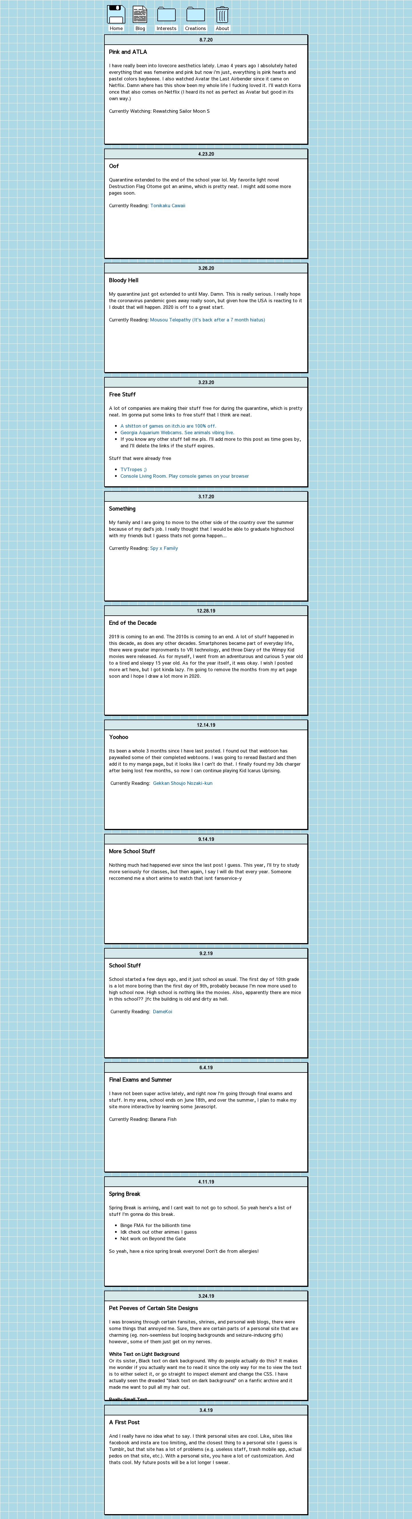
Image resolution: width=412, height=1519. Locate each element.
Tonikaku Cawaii (167, 205)
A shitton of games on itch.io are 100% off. (168, 425)
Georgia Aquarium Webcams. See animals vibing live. (177, 432)
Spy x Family (164, 548)
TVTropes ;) (133, 469)
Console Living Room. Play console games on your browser (184, 476)
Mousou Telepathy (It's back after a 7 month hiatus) (207, 319)
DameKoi (162, 1011)
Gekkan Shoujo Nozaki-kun (182, 783)
